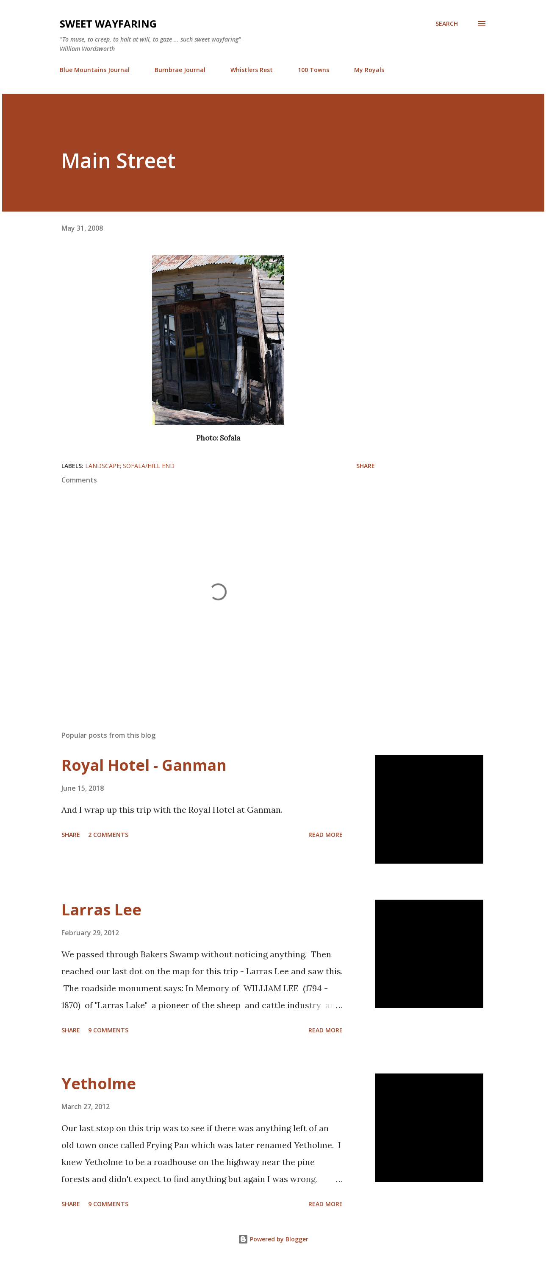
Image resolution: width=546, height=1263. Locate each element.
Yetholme (98, 1083)
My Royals (369, 70)
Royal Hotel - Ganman (144, 765)
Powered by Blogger (273, 1239)
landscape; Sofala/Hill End (130, 466)
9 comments (108, 1030)
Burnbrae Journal (180, 70)
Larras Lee (101, 909)
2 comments (108, 835)
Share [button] (365, 466)
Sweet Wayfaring (108, 24)
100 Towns (313, 70)
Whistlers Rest (251, 70)
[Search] (446, 24)
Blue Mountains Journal (95, 70)
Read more (325, 835)
